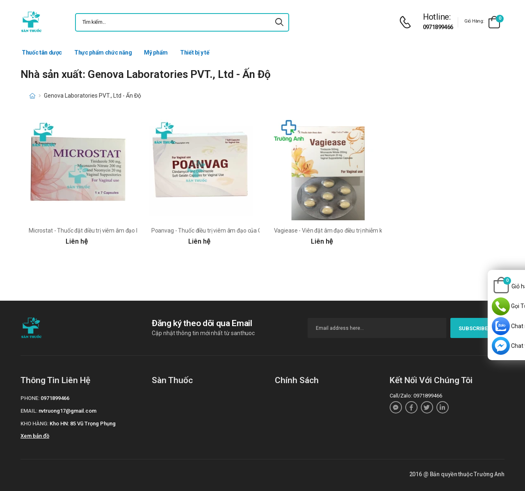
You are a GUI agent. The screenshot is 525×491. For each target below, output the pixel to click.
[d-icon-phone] (407, 22)
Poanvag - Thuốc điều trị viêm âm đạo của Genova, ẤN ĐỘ (223, 230)
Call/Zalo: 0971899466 (416, 396)
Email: (29, 411)
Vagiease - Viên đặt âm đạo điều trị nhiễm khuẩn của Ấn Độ (348, 230)
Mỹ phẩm (156, 52)
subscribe (478, 328)
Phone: (30, 398)
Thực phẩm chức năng (103, 52)
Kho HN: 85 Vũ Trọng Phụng (83, 423)
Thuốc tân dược (42, 52)
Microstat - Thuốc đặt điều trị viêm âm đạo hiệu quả (93, 230)
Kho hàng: (34, 423)
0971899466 (438, 27)
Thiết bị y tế (194, 52)
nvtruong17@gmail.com (67, 411)
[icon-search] (279, 22)
